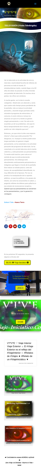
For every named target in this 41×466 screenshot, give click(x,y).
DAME (20, 323)
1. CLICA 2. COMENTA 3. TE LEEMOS (19, 241)
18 (34, 293)
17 (32, 293)
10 (21, 293)
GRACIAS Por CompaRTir (26, 363)
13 (26, 293)
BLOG (20, 312)
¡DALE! (20, 289)
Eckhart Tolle (8, 202)
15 (29, 293)
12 (24, 293)
